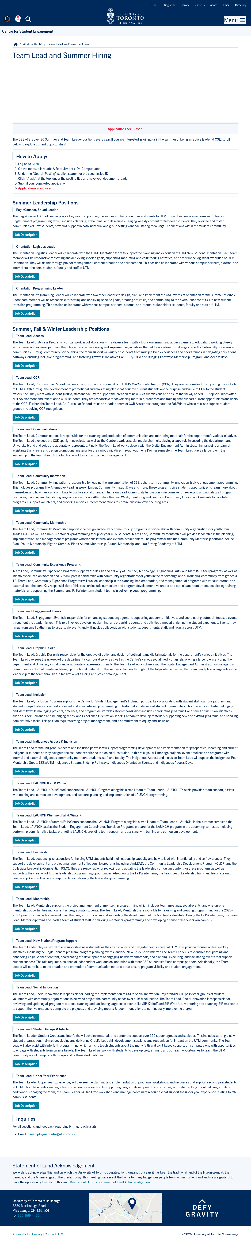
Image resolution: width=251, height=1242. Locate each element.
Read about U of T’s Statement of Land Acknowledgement (110, 1182)
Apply (31, 178)
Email (226, 5)
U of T (155, 5)
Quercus (200, 5)
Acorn (213, 5)
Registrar (169, 5)
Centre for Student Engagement (27, 31)
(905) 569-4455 (28, 1215)
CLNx (36, 164)
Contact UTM (54, 1234)
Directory (240, 5)
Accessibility (21, 1234)
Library (185, 5)
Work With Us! (32, 44)
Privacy (37, 1234)
